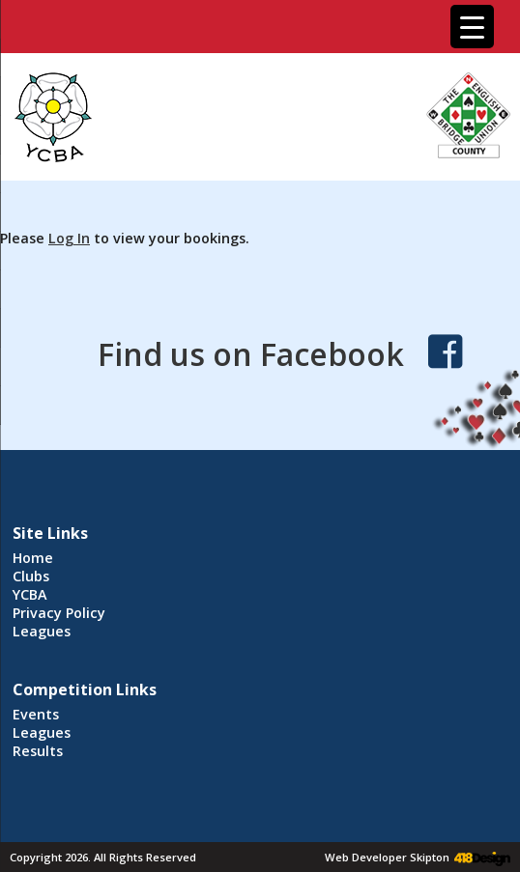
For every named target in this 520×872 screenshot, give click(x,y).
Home (33, 558)
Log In (69, 238)
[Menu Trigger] (472, 26)
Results (38, 751)
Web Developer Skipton (387, 857)
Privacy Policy (59, 613)
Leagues (42, 631)
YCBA (30, 594)
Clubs (31, 576)
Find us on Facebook (251, 354)
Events (36, 714)
